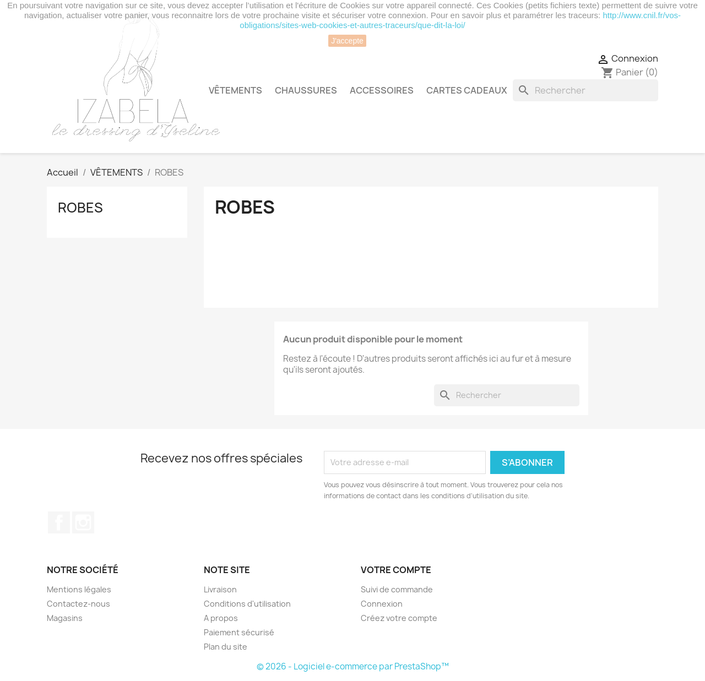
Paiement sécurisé (239, 632)
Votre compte (396, 570)
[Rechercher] (585, 90)
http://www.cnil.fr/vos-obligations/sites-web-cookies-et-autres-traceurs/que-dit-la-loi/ (460, 20)
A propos (221, 618)
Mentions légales (79, 589)
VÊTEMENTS (235, 90)
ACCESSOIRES (382, 90)
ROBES (80, 207)
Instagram (83, 522)
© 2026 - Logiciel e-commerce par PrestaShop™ (353, 666)
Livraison (220, 589)
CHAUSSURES (306, 90)
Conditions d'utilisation (247, 603)
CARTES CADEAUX (466, 90)
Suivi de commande (397, 589)
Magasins (65, 618)
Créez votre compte (399, 618)
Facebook (59, 522)
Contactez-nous (78, 603)
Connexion (382, 603)
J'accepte (347, 40)
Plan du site (225, 646)
